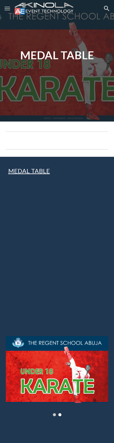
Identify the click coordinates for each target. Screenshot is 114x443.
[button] (7, 8)
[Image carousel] (57, 376)
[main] (57, 61)
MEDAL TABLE (29, 170)
